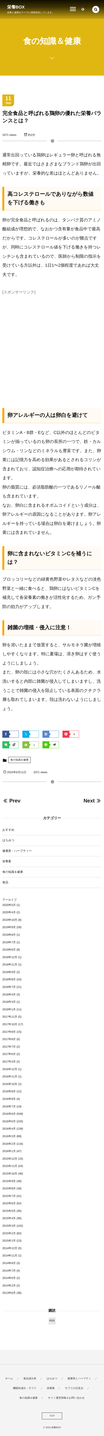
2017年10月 (9, 1024)
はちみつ (8, 840)
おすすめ (8, 830)
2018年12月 (9, 957)
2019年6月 (9, 949)
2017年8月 (9, 1039)
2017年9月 (9, 1031)
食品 (5, 882)
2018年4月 (9, 994)
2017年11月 (9, 1016)
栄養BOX (16, 7)
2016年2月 (9, 1143)
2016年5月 (9, 1121)
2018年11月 (9, 964)
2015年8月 (9, 1188)
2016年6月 (9, 1113)
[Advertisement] (52, 348)
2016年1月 (9, 1151)
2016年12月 (9, 1069)
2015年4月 (9, 1218)
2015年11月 (9, 1166)
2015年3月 (9, 1225)
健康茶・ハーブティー (17, 851)
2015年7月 (9, 1196)
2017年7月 (9, 1046)
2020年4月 (9, 912)
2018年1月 (9, 1009)
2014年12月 (9, 1248)
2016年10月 (9, 1084)
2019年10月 (9, 920)
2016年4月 (9, 1128)
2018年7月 (9, 987)
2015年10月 (9, 1173)
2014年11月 (9, 1255)
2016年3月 (9, 1136)
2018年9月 (9, 972)
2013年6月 (9, 1293)
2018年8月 (9, 979)
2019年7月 (9, 942)
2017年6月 (9, 1054)
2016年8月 (9, 1099)
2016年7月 (9, 1106)
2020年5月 (9, 905)
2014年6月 (9, 1278)
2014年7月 (9, 1270)
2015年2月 (9, 1233)
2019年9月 (9, 927)
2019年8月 (9, 934)
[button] (95, 9)
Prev (11, 801)
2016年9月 (9, 1091)
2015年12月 (9, 1158)
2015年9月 (9, 1181)
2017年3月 (9, 1061)
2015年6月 (9, 1203)
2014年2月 (9, 1285)
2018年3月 (9, 1001)
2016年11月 (9, 1076)
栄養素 (6, 861)
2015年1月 (9, 1240)
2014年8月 (9, 1263)
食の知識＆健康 (19, 760)
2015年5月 (9, 1211)
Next (92, 801)
